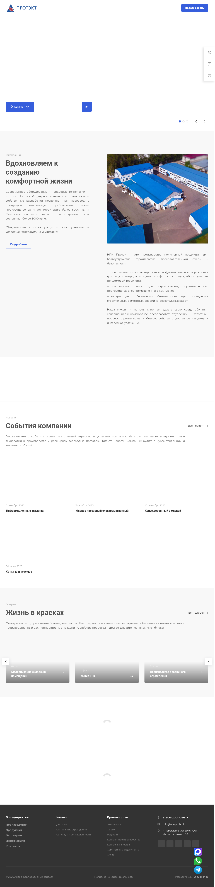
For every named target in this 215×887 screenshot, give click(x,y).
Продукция (14, 830)
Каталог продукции (58, 106)
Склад (110, 854)
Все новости (198, 425)
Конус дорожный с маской (163, 510)
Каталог (62, 817)
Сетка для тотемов (19, 571)
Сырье (111, 829)
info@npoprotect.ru (175, 824)
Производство (16, 824)
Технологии (114, 824)
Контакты (13, 846)
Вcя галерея (198, 612)
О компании (20, 106)
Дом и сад (62, 824)
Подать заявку (194, 7)
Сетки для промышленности (73, 834)
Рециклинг (113, 834)
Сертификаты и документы (123, 849)
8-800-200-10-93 (95, 8)
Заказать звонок (123, 7)
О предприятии (17, 817)
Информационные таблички (25, 510)
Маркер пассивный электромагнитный (102, 510)
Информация (15, 840)
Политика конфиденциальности (114, 876)
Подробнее (18, 244)
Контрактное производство (123, 839)
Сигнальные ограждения (71, 829)
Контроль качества (118, 844)
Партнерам (14, 835)
